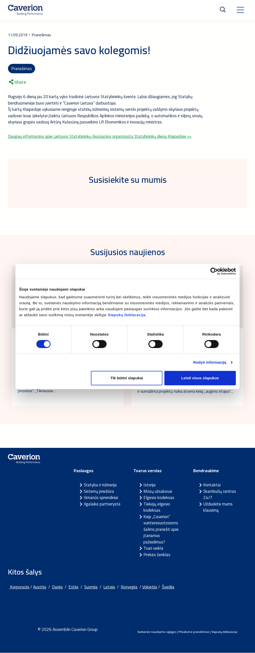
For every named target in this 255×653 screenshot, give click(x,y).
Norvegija (129, 587)
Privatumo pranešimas (194, 632)
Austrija (39, 587)
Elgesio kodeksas (158, 498)
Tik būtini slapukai (127, 378)
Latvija (109, 587)
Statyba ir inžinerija (100, 485)
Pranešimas (21, 69)
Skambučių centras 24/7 (219, 495)
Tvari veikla (153, 549)
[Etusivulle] (25, 10)
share (17, 82)
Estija (73, 587)
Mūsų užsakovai (157, 492)
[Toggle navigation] (240, 10)
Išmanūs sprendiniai (101, 498)
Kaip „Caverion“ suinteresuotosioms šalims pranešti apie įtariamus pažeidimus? (161, 529)
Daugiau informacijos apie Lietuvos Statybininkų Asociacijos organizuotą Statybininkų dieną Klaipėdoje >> (99, 137)
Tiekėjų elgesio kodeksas (156, 507)
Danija (57, 587)
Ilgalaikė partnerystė (102, 504)
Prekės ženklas (156, 555)
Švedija (168, 587)
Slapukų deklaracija (224, 632)
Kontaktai (212, 485)
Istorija (149, 485)
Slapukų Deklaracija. (127, 315)
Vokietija (149, 587)
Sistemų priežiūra (99, 492)
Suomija (91, 587)
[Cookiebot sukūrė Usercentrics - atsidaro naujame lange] (214, 271)
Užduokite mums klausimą (218, 507)
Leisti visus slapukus (200, 378)
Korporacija (19, 587)
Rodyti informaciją (209, 362)
